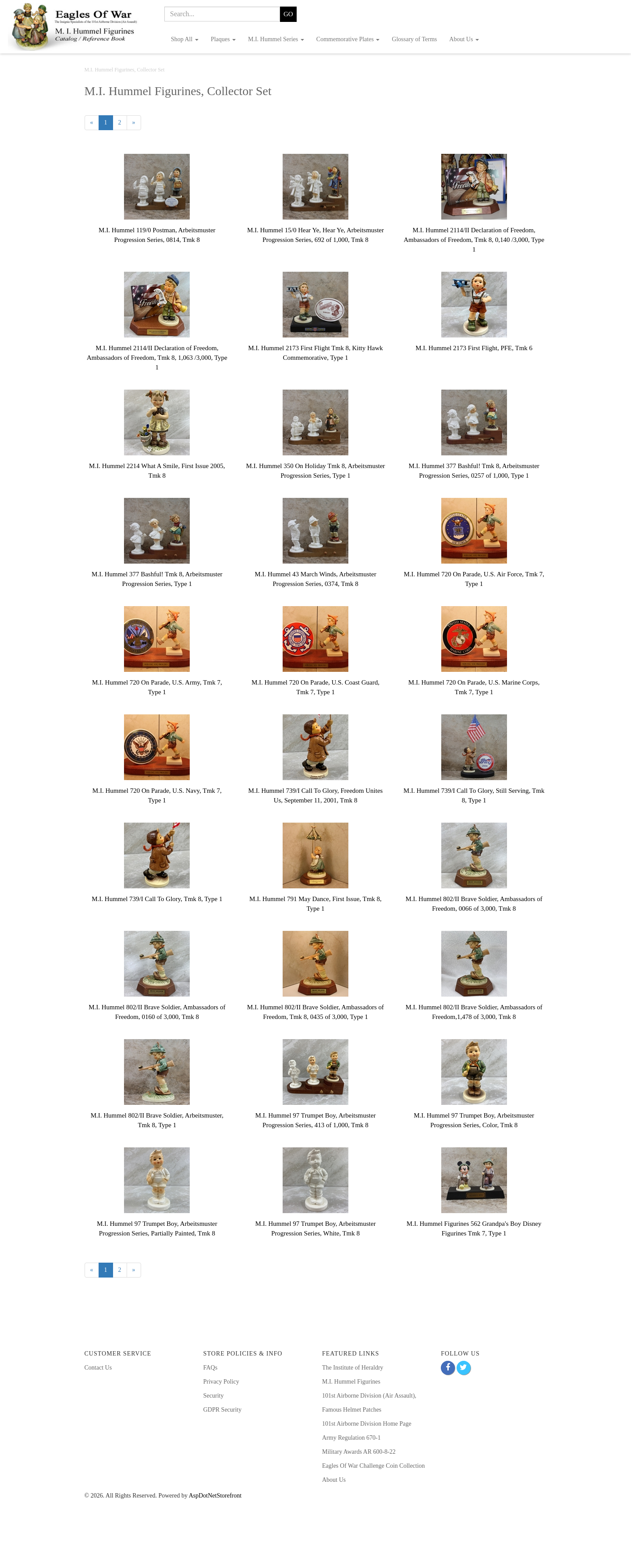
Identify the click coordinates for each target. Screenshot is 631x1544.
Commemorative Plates (348, 39)
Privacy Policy (221, 1381)
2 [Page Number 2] (122, 122)
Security (213, 1395)
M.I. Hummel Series (276, 39)
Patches (371, 1409)
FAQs (210, 1367)
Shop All (185, 39)
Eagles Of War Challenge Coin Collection (373, 1465)
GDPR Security (222, 1409)
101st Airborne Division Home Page (366, 1423)
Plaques (223, 39)
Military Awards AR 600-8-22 (359, 1451)
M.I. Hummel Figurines (351, 1381)
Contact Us (98, 1367)
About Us (464, 39)
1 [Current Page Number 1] (108, 124)
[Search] (222, 14)
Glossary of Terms (414, 39)
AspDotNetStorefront (215, 1495)
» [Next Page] (136, 124)
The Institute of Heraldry (352, 1367)
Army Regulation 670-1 (351, 1437)
